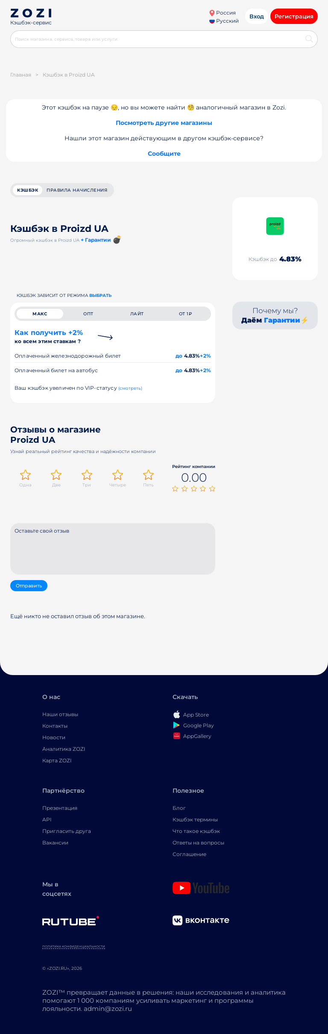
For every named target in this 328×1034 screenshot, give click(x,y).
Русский (224, 21)
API (47, 819)
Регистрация (294, 16)
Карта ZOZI (57, 760)
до (179, 356)
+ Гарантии (96, 240)
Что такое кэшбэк (196, 831)
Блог (179, 808)
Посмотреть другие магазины (164, 123)
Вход (256, 16)
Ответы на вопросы (198, 842)
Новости (53, 737)
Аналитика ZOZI (63, 749)
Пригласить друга (66, 831)
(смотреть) (130, 388)
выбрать (100, 295)
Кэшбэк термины (195, 819)
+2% (205, 356)
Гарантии (282, 320)
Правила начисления (77, 190)
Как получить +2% (49, 336)
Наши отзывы (60, 714)
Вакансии (55, 842)
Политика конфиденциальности (73, 946)
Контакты (54, 726)
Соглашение (189, 854)
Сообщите (164, 153)
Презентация (59, 808)
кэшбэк (27, 190)
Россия (222, 12)
